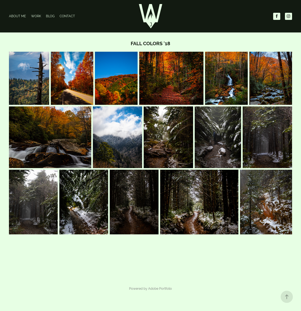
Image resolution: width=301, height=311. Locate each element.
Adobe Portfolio (160, 289)
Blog (50, 16)
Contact (67, 16)
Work (36, 16)
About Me (17, 16)
